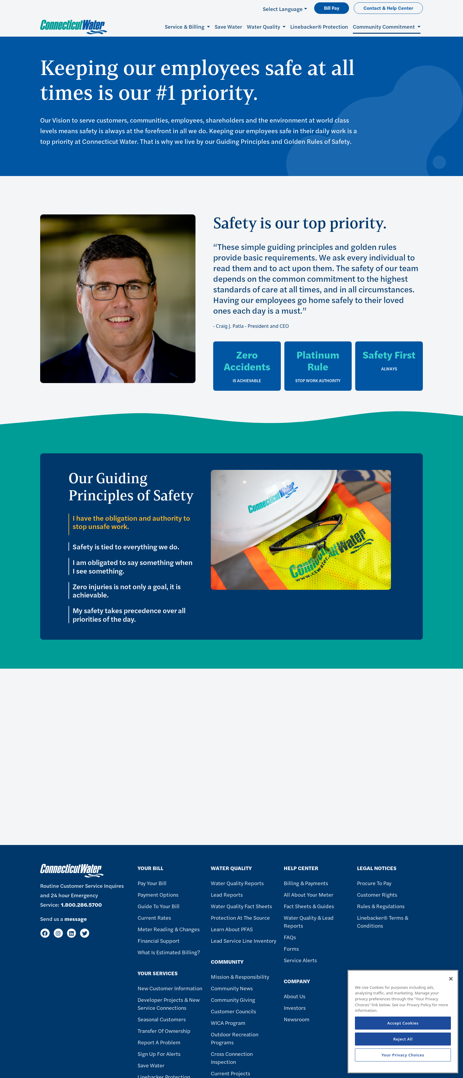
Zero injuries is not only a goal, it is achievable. (127, 590)
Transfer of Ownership (164, 1030)
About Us (294, 996)
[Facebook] (45, 933)
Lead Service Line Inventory (243, 940)
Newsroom (296, 1019)
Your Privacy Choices (403, 1055)
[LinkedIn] (71, 933)
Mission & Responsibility (240, 976)
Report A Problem (159, 1042)
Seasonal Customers (162, 1019)
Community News (232, 988)
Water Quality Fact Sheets (241, 906)
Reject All (403, 1039)
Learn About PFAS (232, 929)
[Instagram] (58, 933)
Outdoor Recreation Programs (234, 1038)
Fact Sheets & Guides (309, 906)
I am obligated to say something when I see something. (133, 566)
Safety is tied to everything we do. (127, 546)
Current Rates (154, 917)
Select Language (283, 8)
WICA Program (228, 1022)
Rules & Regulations (381, 906)
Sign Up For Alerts (159, 1053)
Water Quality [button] (264, 26)
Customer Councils (233, 1011)
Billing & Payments (306, 883)
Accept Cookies (403, 1023)
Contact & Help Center (388, 7)
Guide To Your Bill (159, 906)
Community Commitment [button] (384, 26)
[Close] (450, 978)
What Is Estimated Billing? (169, 952)
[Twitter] (84, 933)
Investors (295, 1007)
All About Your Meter (308, 894)
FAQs (290, 937)
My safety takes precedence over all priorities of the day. (129, 614)
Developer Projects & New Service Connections (169, 1003)
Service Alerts (300, 960)
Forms (291, 948)
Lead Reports (227, 894)
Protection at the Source (240, 917)
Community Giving (233, 999)
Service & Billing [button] (185, 26)
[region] (403, 1021)
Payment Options (158, 894)
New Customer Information (170, 988)
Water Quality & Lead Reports (309, 921)
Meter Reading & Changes (169, 929)
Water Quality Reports (237, 883)
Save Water (228, 26)
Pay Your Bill (152, 883)
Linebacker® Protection (319, 26)
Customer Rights (377, 894)
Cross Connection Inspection (232, 1057)
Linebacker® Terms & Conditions (382, 921)
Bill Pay (331, 7)
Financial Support (159, 940)
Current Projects (230, 1073)
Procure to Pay (374, 883)
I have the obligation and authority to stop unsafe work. (131, 522)
